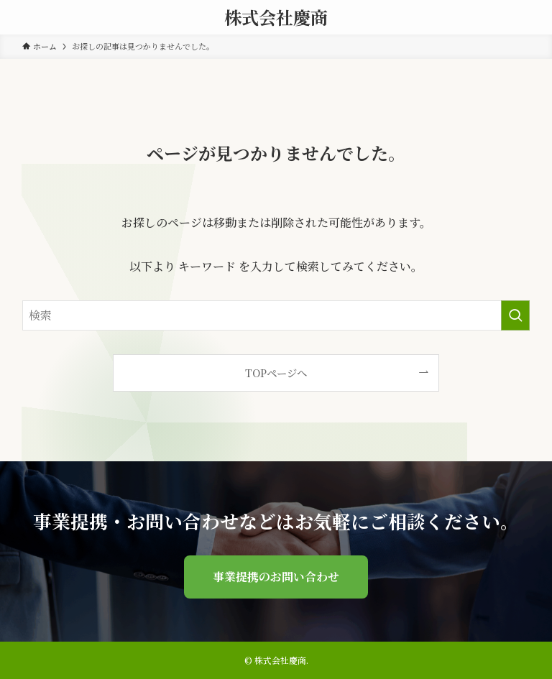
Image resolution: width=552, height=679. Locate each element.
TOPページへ (276, 372)
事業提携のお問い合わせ (276, 576)
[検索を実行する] (515, 315)
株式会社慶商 (276, 17)
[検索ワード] (276, 315)
